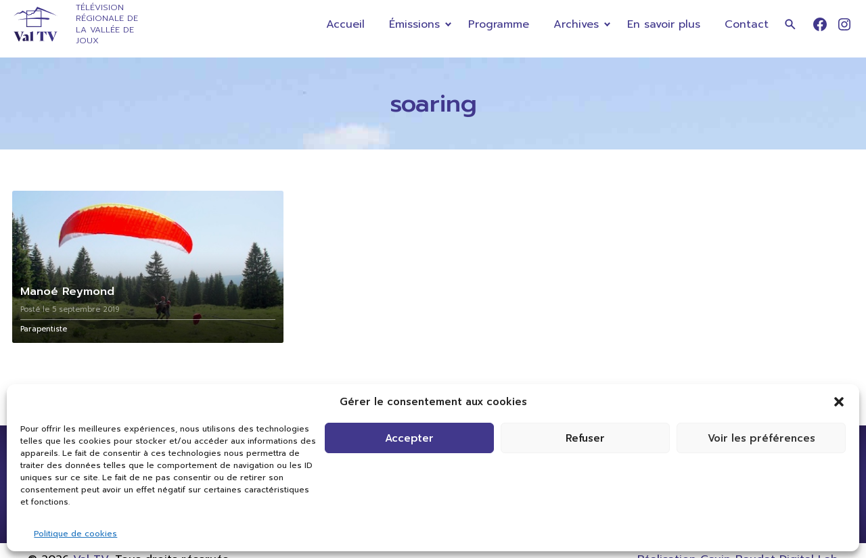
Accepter (409, 438)
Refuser (585, 438)
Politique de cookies (75, 534)
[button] (839, 402)
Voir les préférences (761, 438)
